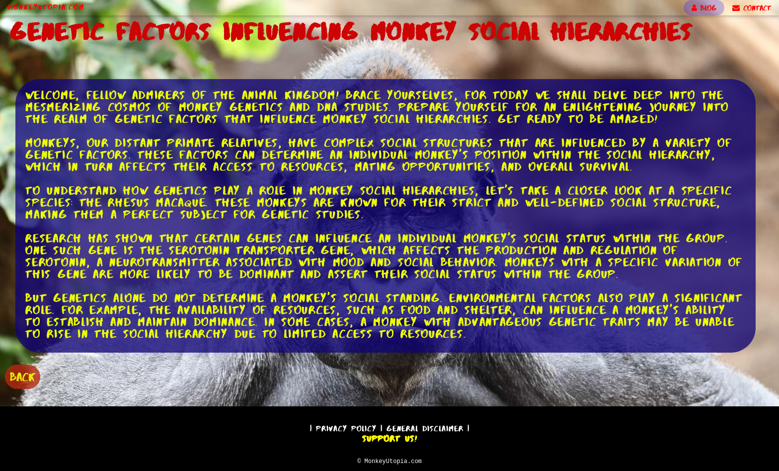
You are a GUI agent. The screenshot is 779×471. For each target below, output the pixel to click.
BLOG (704, 7)
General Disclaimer (425, 427)
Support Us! (389, 437)
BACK (22, 376)
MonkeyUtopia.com (46, 6)
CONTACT (751, 7)
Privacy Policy (346, 427)
